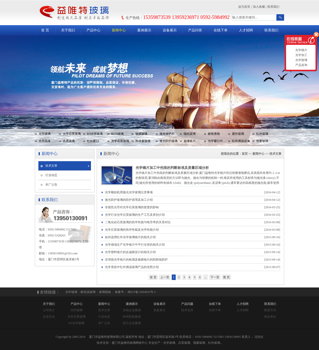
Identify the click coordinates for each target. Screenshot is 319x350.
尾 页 (226, 277)
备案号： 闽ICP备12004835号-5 (135, 292)
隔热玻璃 (190, 134)
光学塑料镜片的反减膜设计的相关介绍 (192, 252)
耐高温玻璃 (87, 292)
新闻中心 (119, 30)
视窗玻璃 (262, 141)
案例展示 (144, 30)
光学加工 (300, 55)
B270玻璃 (117, 134)
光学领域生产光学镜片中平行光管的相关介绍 (192, 244)
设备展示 (170, 30)
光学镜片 (300, 50)
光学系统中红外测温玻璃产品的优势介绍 (192, 267)
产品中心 (93, 30)
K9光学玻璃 (95, 134)
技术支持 (187, 310)
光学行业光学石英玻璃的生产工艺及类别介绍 (192, 214)
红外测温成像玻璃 (239, 142)
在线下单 (221, 30)
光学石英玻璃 (72, 134)
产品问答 (195, 30)
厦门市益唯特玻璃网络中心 (130, 343)
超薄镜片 (190, 141)
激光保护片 (167, 134)
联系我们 (273, 6)
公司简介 (49, 310)
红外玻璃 (262, 134)
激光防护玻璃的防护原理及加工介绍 (192, 200)
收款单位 (270, 316)
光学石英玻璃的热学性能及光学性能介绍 (192, 229)
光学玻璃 (45, 134)
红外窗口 (93, 141)
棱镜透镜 (214, 134)
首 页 (45, 30)
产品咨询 (300, 65)
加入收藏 (259, 6)
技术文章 (51, 165)
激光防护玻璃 (168, 141)
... (205, 277)
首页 (245, 153)
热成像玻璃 (142, 141)
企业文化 (49, 316)
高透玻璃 (69, 141)
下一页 (214, 277)
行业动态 (51, 175)
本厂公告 (51, 184)
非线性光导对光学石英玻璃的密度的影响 (192, 207)
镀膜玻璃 (141, 134)
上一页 (164, 277)
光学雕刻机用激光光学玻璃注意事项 (192, 192)
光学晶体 (45, 141)
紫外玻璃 (238, 134)
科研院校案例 (132, 316)
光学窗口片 (215, 141)
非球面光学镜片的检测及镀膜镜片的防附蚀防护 (192, 259)
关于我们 (68, 30)
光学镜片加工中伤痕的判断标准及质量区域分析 (172, 168)
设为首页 (244, 6)
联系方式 (270, 310)
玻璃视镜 (105, 292)
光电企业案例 (132, 310)
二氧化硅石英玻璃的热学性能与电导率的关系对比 (192, 222)
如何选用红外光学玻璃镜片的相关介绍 (192, 237)
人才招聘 (246, 30)
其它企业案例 (132, 323)
